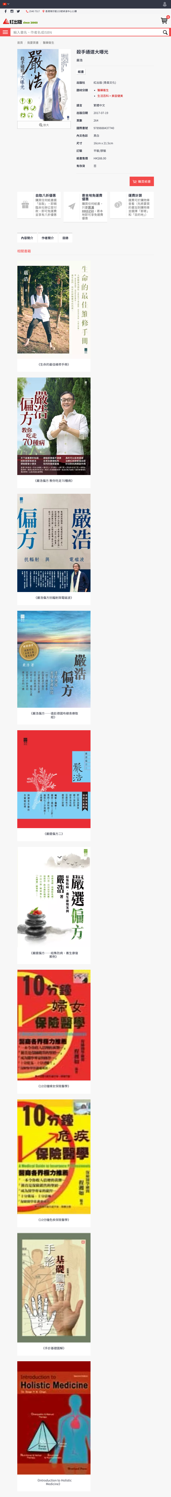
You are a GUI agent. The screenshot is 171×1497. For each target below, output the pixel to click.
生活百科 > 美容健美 (110, 96)
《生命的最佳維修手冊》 (53, 364)
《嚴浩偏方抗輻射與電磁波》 (53, 597)
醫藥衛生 (48, 43)
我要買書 (33, 43)
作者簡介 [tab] (48, 238)
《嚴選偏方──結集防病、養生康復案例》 (53, 955)
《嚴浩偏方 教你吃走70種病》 (54, 480)
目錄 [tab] (65, 238)
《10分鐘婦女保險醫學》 (54, 1086)
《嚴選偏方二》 (53, 833)
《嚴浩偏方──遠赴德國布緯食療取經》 (53, 715)
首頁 (20, 43)
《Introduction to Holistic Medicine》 (54, 1482)
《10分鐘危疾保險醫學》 (54, 1219)
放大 (44, 125)
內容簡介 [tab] (27, 238)
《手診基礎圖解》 (54, 1348)
